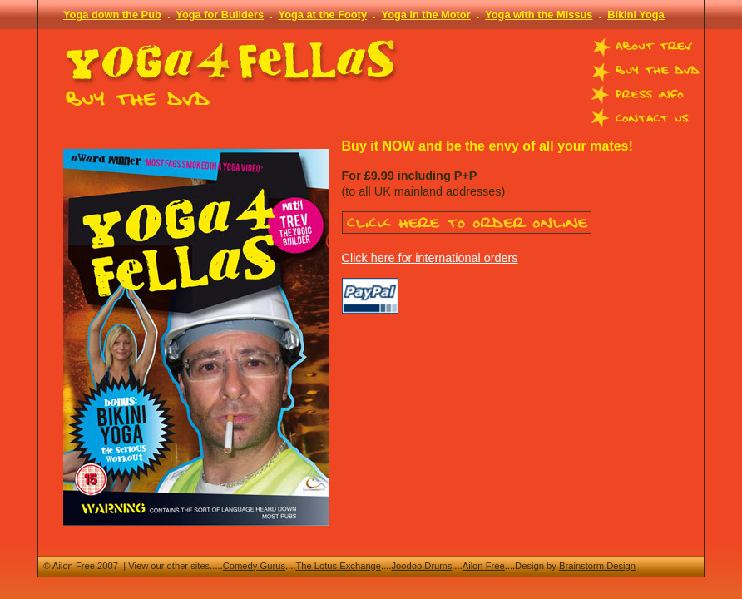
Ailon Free (484, 566)
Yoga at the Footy (323, 14)
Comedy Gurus (254, 566)
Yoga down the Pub (112, 14)
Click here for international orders (430, 258)
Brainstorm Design (597, 566)
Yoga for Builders (220, 14)
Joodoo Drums (421, 566)
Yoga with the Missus (538, 14)
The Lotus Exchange (338, 566)
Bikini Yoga (636, 14)
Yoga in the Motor (426, 14)
